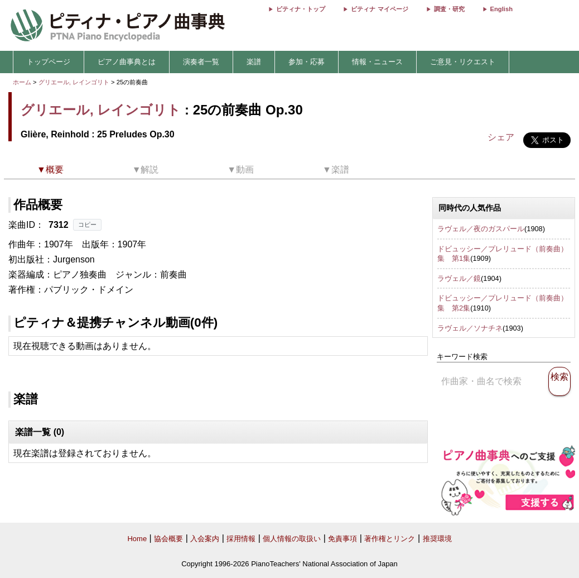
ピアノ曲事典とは (127, 62)
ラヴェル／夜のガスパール (480, 228)
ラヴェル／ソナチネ (470, 328)
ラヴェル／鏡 (459, 278)
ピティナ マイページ (379, 9)
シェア (501, 137)
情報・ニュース (377, 62)
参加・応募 (306, 62)
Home (137, 538)
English (501, 9)
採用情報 (240, 538)
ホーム (22, 82)
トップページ (48, 62)
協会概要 (168, 538)
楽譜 (254, 62)
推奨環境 (437, 538)
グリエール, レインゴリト (73, 82)
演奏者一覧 (201, 62)
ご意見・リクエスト (462, 62)
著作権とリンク (389, 538)
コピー (87, 224)
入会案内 (204, 538)
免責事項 (342, 538)
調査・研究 (449, 9)
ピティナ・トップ (300, 9)
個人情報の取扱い (292, 538)
